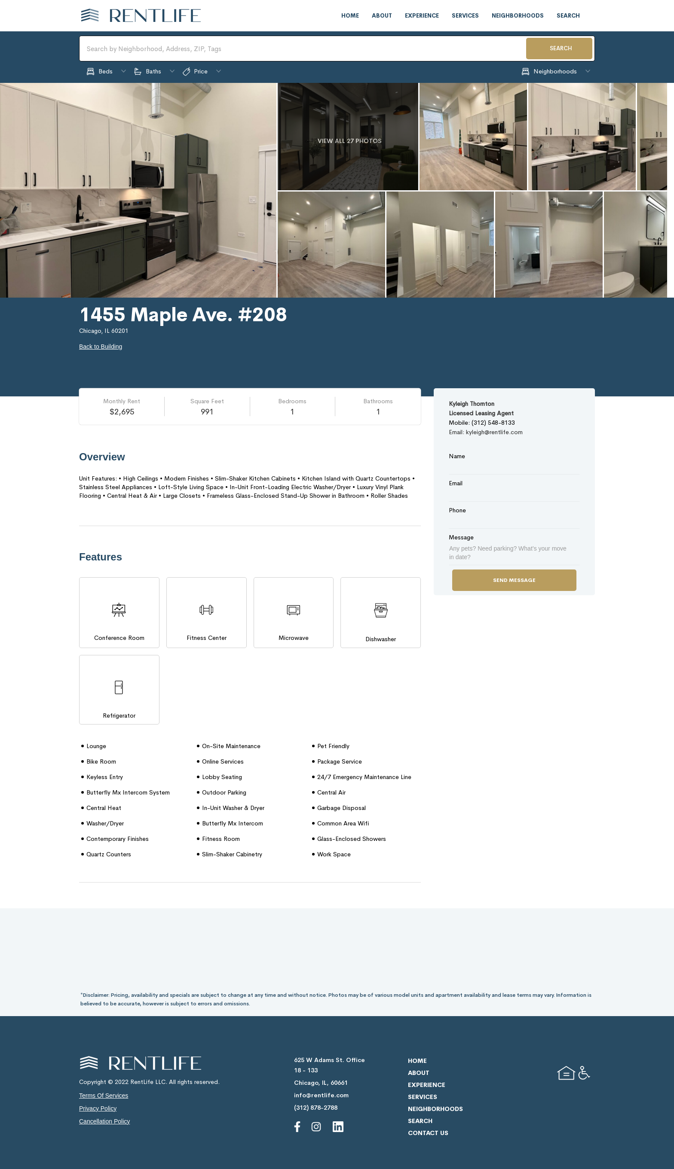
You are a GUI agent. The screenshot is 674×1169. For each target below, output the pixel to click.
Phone (457, 510)
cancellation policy (104, 1121)
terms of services (103, 1095)
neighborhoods (518, 15)
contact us (428, 1133)
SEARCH (561, 48)
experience (422, 15)
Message (461, 537)
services (465, 15)
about (382, 15)
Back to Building (100, 346)
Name (457, 456)
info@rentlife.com (321, 1095)
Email (456, 483)
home (350, 15)
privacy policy (97, 1108)
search (568, 15)
